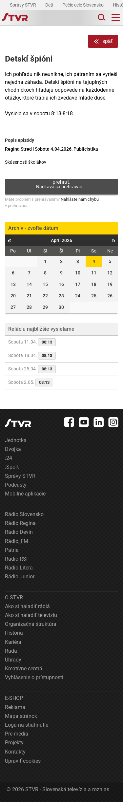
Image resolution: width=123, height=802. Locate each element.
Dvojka (13, 449)
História (14, 633)
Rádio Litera (19, 568)
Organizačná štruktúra (30, 624)
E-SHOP (14, 698)
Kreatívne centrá (23, 668)
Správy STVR (23, 5)
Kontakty (15, 752)
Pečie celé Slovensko (83, 5)
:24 (8, 458)
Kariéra (13, 642)
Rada (11, 651)
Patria (12, 550)
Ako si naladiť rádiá (27, 606)
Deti (49, 5)
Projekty (14, 742)
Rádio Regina (20, 523)
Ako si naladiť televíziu (31, 615)
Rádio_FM (16, 541)
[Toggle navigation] (115, 17)
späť (103, 41)
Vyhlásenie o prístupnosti (34, 677)
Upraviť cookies (23, 761)
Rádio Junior (19, 576)
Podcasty (16, 485)
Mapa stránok (21, 716)
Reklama (15, 707)
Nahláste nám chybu (80, 199)
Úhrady (13, 660)
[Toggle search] (101, 17)
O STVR (14, 597)
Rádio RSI (16, 559)
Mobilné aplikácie (25, 494)
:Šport (12, 467)
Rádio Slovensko (24, 514)
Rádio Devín (19, 532)
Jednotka (16, 440)
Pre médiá (16, 734)
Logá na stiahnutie (26, 725)
